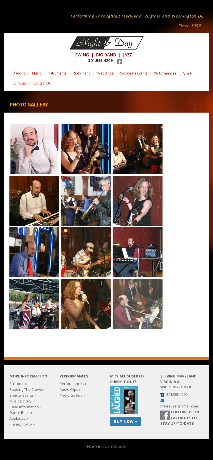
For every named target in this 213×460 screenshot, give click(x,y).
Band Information (24, 406)
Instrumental (57, 73)
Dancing (19, 73)
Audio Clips (69, 389)
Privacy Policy (20, 424)
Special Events (21, 395)
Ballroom (16, 383)
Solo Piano (82, 73)
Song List (20, 83)
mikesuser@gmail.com (179, 406)
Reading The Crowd (25, 389)
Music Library (20, 401)
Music (36, 73)
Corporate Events (133, 73)
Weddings (105, 73)
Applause (17, 418)
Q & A (187, 73)
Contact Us (41, 83)
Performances (165, 73)
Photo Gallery (71, 395)
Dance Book (19, 412)
